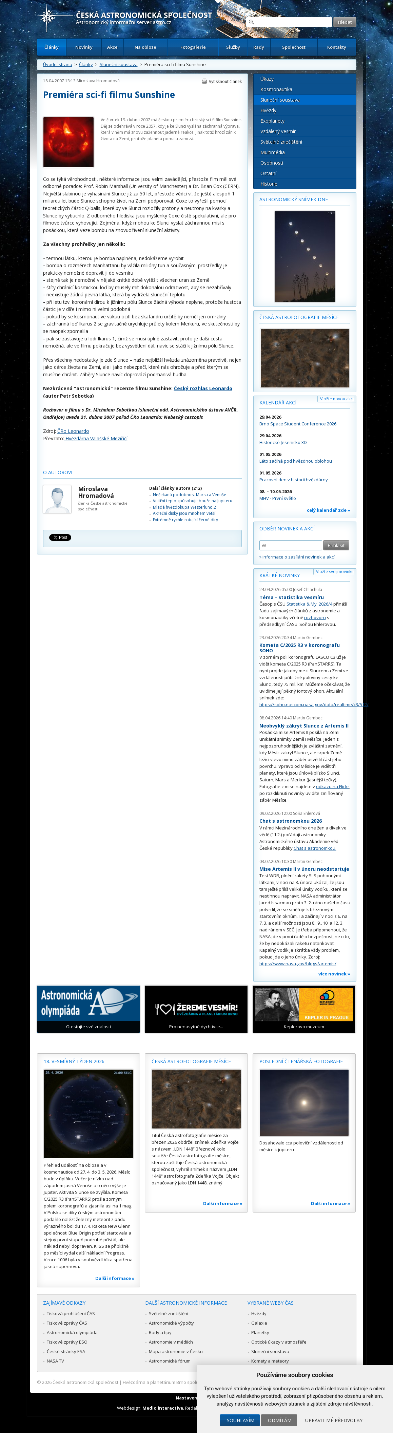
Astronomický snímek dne (293, 199)
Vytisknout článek (225, 81)
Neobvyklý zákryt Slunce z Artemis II (304, 725)
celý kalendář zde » (328, 510)
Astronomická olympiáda (72, 1332)
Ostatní (268, 173)
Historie (268, 184)
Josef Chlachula (307, 589)
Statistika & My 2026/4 (309, 604)
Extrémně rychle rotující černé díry (185, 520)
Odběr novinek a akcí (287, 528)
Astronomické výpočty (171, 1323)
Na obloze (145, 47)
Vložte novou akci (337, 399)
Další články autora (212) (175, 488)
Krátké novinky (279, 575)
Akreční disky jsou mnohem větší (184, 513)
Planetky (260, 1332)
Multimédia (272, 152)
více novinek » (334, 974)
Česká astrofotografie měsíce (299, 317)
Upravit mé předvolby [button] (333, 1420)
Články (51, 47)
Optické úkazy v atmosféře (279, 1342)
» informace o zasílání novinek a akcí (297, 557)
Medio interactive (162, 1408)
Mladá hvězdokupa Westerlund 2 (184, 507)
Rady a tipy (160, 1332)
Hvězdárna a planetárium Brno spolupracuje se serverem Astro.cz (191, 1382)
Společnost (294, 47)
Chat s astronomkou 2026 (290, 821)
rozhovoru (315, 617)
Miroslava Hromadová (98, 81)
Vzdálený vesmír (278, 131)
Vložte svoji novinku (335, 571)
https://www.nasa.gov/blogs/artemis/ (297, 964)
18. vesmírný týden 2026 (74, 1061)
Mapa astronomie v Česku (176, 1351)
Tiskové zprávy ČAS (67, 1323)
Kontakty (336, 47)
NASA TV (55, 1361)
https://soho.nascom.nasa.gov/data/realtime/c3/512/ (314, 704)
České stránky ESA (66, 1351)
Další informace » (115, 1278)
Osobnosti (271, 163)
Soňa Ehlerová (306, 813)
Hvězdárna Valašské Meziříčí (95, 438)
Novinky (84, 47)
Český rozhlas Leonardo (203, 388)
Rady (258, 47)
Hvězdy (268, 110)
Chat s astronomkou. (315, 848)
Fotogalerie (193, 47)
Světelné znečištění (281, 142)
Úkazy (267, 79)
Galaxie (259, 1323)
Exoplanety (272, 121)
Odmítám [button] (280, 1420)
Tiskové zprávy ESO (67, 1342)
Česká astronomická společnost (85, 1382)
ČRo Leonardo (73, 431)
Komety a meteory (270, 1361)
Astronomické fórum (170, 1361)
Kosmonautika (276, 89)
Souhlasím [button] (240, 1420)
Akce (112, 47)
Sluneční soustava (119, 64)
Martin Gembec (307, 637)
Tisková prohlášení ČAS (71, 1313)
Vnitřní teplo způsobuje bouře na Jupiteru (192, 501)
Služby (233, 47)
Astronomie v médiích (171, 1342)
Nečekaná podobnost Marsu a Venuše (189, 495)
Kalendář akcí (277, 402)
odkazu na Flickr (332, 786)
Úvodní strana (57, 64)
